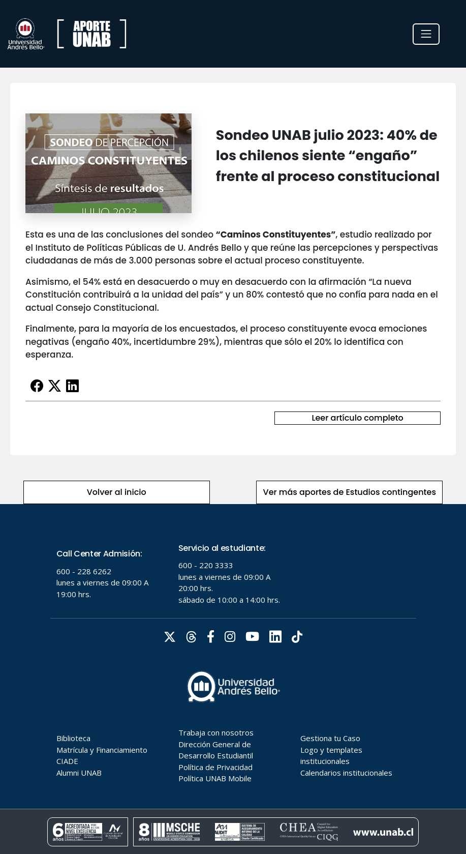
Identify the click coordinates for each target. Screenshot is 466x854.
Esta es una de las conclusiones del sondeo (120, 234)
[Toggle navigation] (426, 34)
